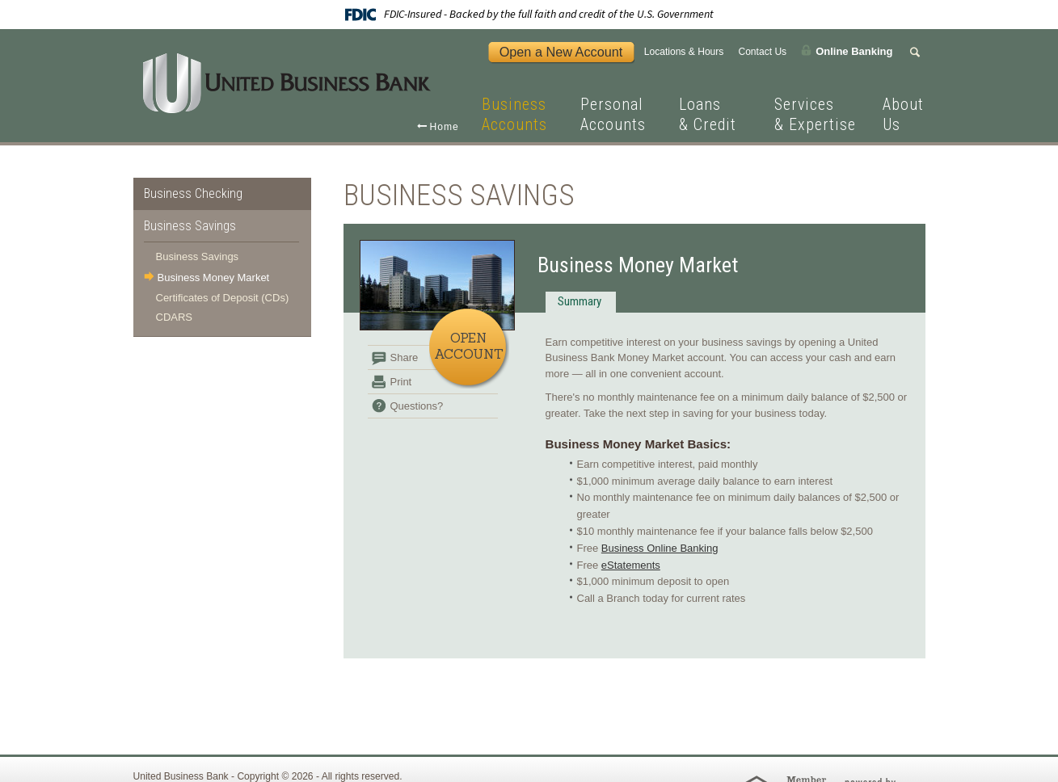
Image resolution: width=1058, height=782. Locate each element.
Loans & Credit (707, 114)
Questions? (417, 406)
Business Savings (190, 225)
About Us (903, 114)
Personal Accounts (613, 114)
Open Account (469, 346)
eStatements (630, 565)
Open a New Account (561, 51)
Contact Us (762, 51)
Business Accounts (514, 114)
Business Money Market (214, 277)
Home (444, 126)
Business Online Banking (660, 548)
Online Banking (854, 50)
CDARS (174, 317)
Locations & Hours (684, 51)
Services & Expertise (815, 114)
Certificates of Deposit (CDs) (222, 298)
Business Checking (193, 193)
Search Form (917, 52)
